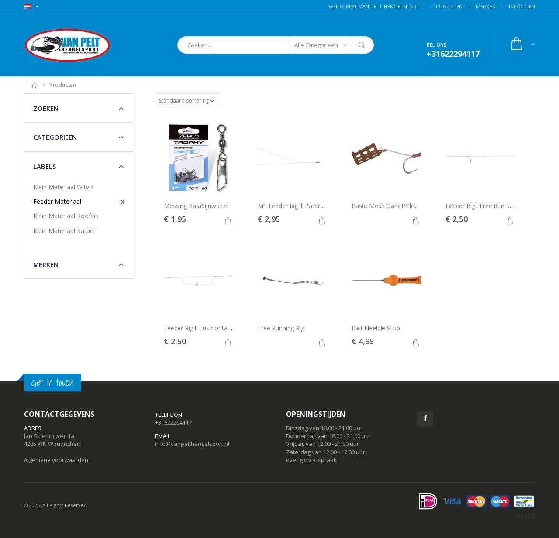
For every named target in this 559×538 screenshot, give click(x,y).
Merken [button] (46, 264)
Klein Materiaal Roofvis (65, 216)
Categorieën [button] (55, 137)
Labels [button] (44, 166)
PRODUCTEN (447, 6)
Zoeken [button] (46, 108)
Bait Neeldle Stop (376, 328)
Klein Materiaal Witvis (63, 187)
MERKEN (486, 6)
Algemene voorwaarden (56, 460)
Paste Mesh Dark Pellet (384, 206)
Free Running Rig (281, 328)
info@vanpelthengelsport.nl (192, 444)
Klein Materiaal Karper (64, 230)
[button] (522, 45)
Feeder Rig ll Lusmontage (199, 328)
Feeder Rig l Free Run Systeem (487, 206)
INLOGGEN (522, 6)
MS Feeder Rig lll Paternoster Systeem (311, 206)
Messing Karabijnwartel (196, 206)
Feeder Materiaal (57, 201)
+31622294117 (173, 422)
